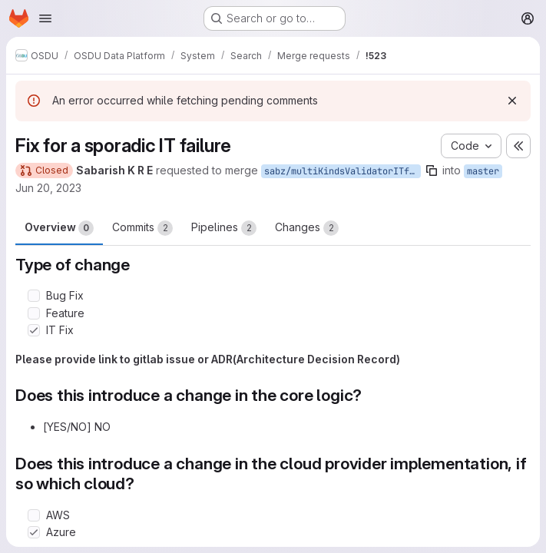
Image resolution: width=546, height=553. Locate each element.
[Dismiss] (512, 100)
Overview (59, 228)
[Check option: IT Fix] (34, 330)
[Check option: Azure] (34, 532)
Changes (307, 228)
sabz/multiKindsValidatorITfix (342, 171)
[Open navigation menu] (45, 18)
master (483, 171)
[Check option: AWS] (34, 515)
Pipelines (223, 228)
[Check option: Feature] (34, 313)
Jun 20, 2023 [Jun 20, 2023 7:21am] (48, 187)
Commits (142, 228)
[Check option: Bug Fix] (34, 296)
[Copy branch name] (431, 170)
